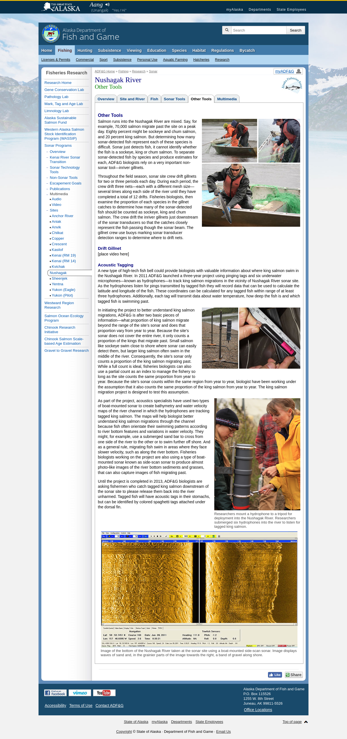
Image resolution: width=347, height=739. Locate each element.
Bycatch (247, 50)
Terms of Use (80, 705)
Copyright (124, 731)
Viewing (134, 50)
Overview (106, 99)
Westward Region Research (59, 305)
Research (222, 60)
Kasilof (57, 250)
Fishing (65, 50)
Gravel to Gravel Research (66, 350)
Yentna (57, 284)
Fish (154, 99)
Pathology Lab (56, 97)
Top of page (292, 722)
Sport (104, 60)
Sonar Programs (58, 145)
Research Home (57, 83)
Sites (54, 210)
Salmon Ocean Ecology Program (64, 318)
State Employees (292, 10)
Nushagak (58, 273)
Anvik (56, 227)
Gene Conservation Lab (64, 90)
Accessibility (55, 705)
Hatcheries (201, 60)
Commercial (85, 60)
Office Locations (258, 709)
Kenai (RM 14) (64, 261)
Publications (60, 189)
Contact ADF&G (110, 705)
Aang (96, 4)
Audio (56, 199)
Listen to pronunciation (107, 4)
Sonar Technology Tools (65, 169)
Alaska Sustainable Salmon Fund (60, 120)
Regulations (222, 50)
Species (179, 50)
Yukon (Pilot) (62, 295)
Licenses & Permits (55, 60)
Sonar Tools (174, 99)
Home (46, 50)
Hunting (85, 50)
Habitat (199, 50)
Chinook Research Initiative (59, 329)
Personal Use (147, 60)
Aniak (56, 221)
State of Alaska (63, 7)
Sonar (153, 71)
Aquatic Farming (175, 60)
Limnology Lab (56, 111)
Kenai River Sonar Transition (65, 159)
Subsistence (122, 60)
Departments (260, 10)
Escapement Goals (66, 183)
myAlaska (234, 10)
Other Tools (201, 99)
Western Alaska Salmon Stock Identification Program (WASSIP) (64, 134)
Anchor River (62, 216)
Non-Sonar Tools (64, 177)
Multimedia (227, 99)
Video (56, 204)
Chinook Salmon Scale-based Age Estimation (64, 341)
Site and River (132, 99)
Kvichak (58, 266)
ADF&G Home (105, 71)
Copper (58, 238)
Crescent (59, 244)
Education (156, 50)
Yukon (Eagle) (63, 290)
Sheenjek (59, 278)
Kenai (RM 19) (64, 255)
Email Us (223, 731)
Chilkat (57, 233)
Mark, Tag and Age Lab (63, 104)
